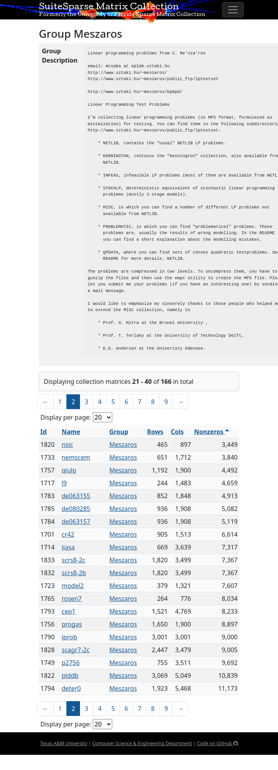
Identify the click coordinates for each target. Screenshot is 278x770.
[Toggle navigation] (233, 10)
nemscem (76, 457)
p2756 (71, 662)
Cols (177, 431)
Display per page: (65, 417)
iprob (69, 637)
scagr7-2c (76, 650)
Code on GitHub (217, 743)
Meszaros (123, 444)
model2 (73, 585)
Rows (155, 431)
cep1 (69, 611)
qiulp (69, 470)
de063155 (76, 496)
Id (43, 431)
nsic (67, 444)
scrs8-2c (73, 560)
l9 (64, 483)
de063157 (76, 521)
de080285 (76, 508)
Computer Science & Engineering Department (142, 743)
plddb (70, 675)
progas (72, 624)
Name (71, 431)
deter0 (71, 688)
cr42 (68, 534)
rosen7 (72, 598)
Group (118, 431)
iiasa (68, 547)
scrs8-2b (74, 573)
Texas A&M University (63, 743)
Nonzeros (211, 431)
